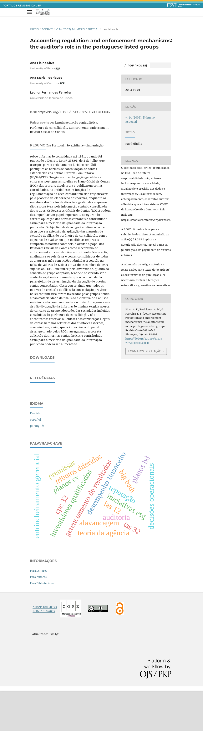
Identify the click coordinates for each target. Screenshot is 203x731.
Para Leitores (38, 611)
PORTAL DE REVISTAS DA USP (22, 5)
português (37, 466)
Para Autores (38, 617)
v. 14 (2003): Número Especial (77, 29)
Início (34, 29)
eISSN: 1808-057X (45, 647)
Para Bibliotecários (42, 623)
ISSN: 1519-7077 (44, 652)
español (35, 460)
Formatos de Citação (144, 351)
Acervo (47, 29)
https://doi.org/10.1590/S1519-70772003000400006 (74, 112)
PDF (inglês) (137, 65)
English (35, 454)
